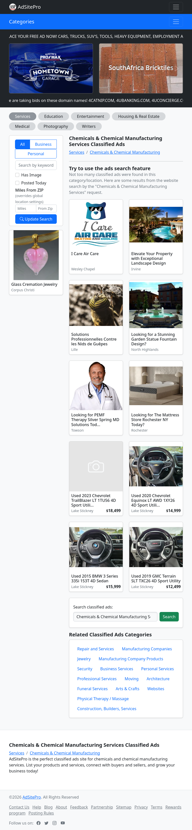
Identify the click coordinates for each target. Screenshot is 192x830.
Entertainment (90, 116)
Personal (36, 153)
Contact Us (19, 807)
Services (22, 116)
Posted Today (33, 183)
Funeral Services (92, 688)
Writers (89, 126)
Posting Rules (41, 813)
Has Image (31, 175)
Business (43, 144)
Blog (48, 807)
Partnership (102, 807)
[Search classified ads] (115, 616)
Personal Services (157, 669)
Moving (132, 678)
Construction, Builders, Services (106, 708)
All (22, 144)
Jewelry (84, 659)
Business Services (116, 669)
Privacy (141, 807)
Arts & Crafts (128, 688)
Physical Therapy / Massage (103, 698)
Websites (155, 688)
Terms (156, 807)
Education (53, 116)
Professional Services (97, 678)
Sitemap (124, 807)
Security (84, 669)
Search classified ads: (93, 607)
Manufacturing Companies (147, 649)
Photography (56, 126)
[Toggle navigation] (176, 7)
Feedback (79, 807)
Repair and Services (95, 649)
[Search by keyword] (36, 165)
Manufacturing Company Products (131, 659)
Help (36, 807)
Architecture (158, 678)
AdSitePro (29, 6)
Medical (22, 126)
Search (169, 616)
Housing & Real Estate (138, 116)
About (61, 807)
